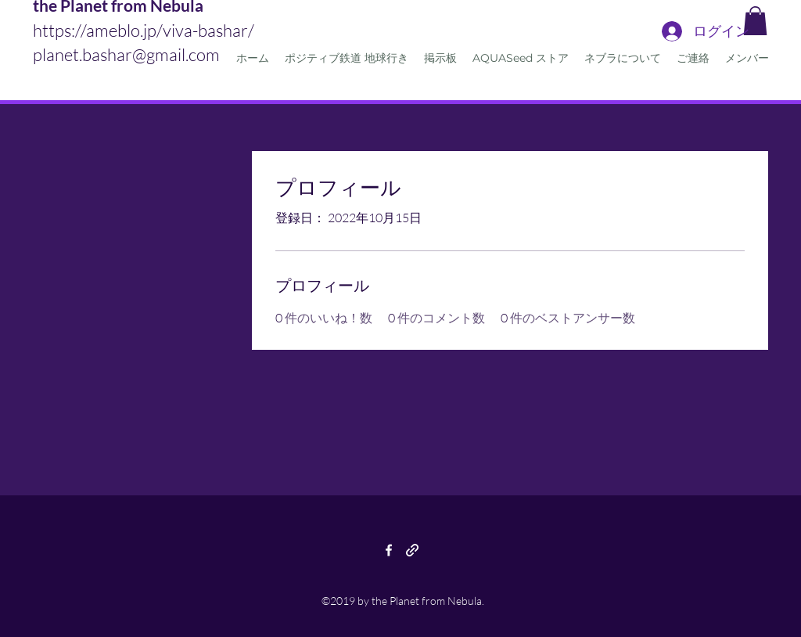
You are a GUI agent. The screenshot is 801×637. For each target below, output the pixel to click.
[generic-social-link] (412, 550)
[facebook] (389, 550)
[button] (755, 20)
